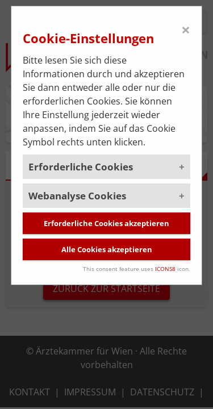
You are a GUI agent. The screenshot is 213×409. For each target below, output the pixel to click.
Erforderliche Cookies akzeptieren (106, 223)
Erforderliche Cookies (80, 166)
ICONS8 (165, 269)
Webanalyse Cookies (77, 195)
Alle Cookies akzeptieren (106, 249)
